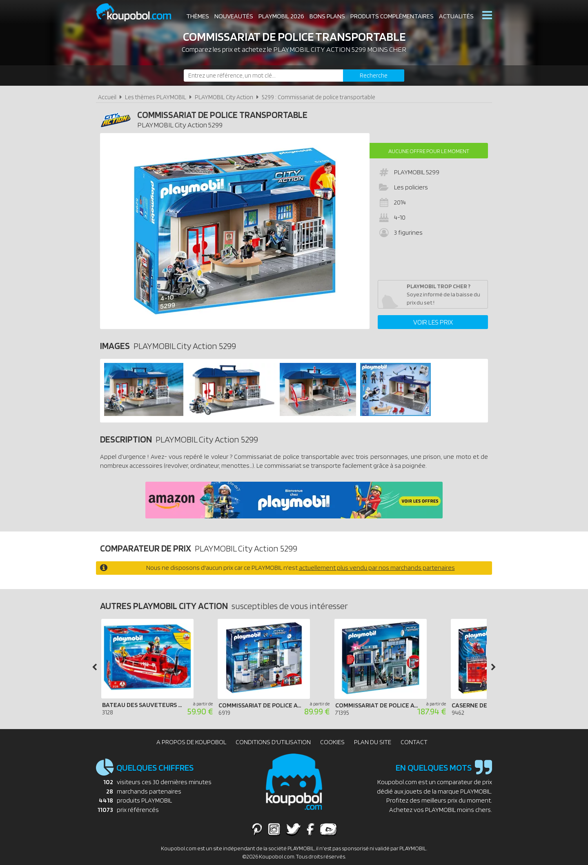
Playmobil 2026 (281, 16)
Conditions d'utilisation (273, 742)
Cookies (332, 742)
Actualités (456, 16)
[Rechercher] (373, 75)
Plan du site (372, 742)
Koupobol (139, 12)
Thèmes (197, 16)
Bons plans (327, 16)
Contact (414, 742)
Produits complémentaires (392, 16)
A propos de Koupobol (191, 742)
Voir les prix (433, 322)
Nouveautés (233, 16)
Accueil (107, 97)
